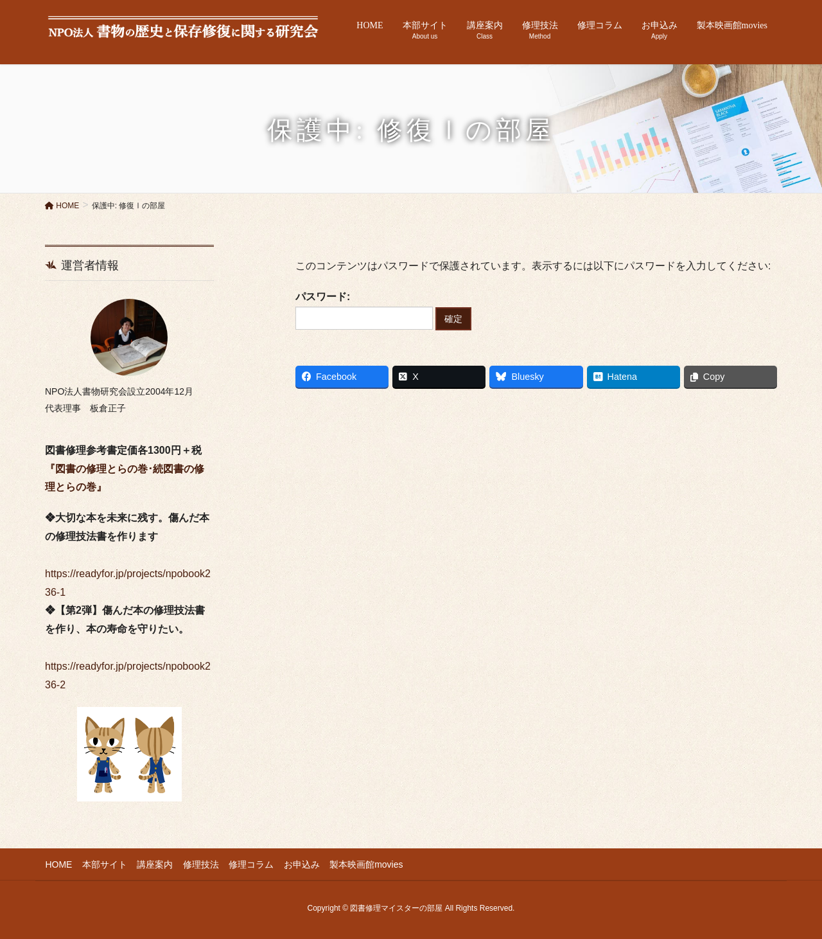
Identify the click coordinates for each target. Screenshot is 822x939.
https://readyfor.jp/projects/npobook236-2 (128, 666)
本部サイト (104, 864)
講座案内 (154, 864)
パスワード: (364, 310)
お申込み (300, 864)
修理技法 (200, 864)
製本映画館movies (364, 864)
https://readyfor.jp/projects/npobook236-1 (128, 574)
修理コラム (249, 864)
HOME (58, 864)
